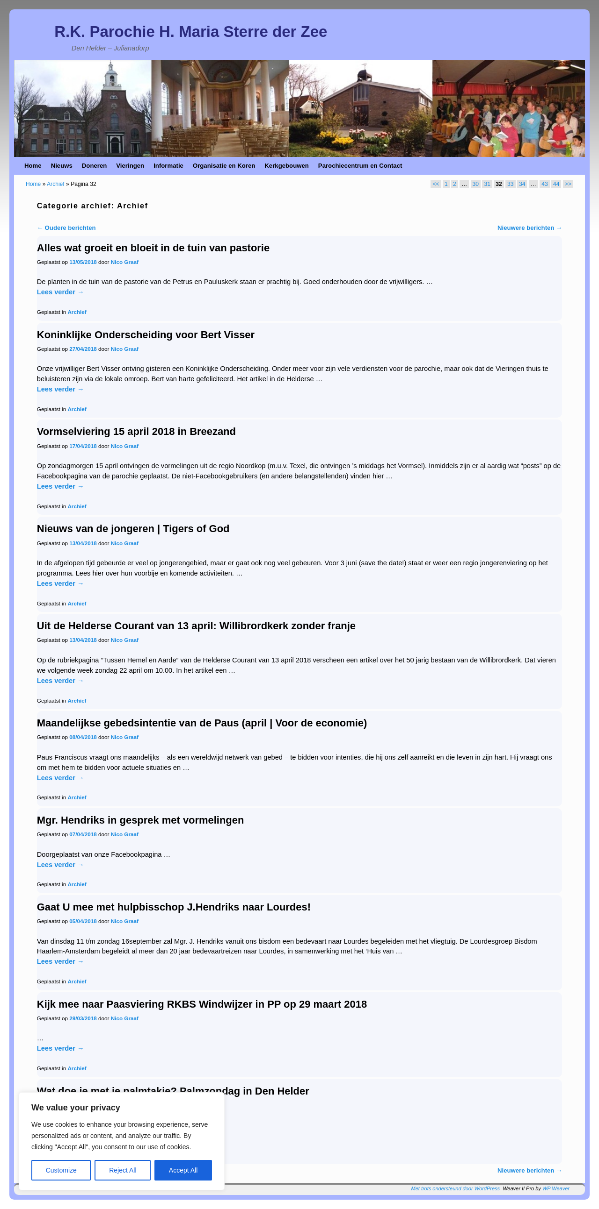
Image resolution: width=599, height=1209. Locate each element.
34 (522, 184)
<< (435, 184)
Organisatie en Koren (224, 165)
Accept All (183, 1170)
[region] (122, 1141)
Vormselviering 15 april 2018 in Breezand (136, 431)
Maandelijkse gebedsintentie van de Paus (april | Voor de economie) (202, 723)
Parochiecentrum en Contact (360, 165)
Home (33, 165)
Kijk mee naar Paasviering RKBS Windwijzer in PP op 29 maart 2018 (202, 1004)
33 (510, 184)
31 (487, 184)
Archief (56, 184)
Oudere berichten (66, 227)
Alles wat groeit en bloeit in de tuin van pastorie (153, 248)
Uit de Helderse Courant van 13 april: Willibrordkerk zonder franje (196, 626)
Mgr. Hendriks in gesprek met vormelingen (140, 820)
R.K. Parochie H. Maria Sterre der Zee (190, 31)
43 (544, 184)
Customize (61, 1170)
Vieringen (130, 165)
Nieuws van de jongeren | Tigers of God (133, 528)
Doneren (94, 165)
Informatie (168, 165)
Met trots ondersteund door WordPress (455, 1188)
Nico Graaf (125, 262)
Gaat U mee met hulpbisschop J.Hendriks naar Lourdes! (174, 907)
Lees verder (60, 292)
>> (568, 184)
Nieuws (62, 165)
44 (556, 184)
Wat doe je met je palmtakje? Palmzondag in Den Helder (173, 1091)
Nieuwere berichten (529, 227)
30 (476, 184)
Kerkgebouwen (286, 165)
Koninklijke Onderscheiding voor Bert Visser (146, 335)
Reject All (122, 1170)
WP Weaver (556, 1188)
